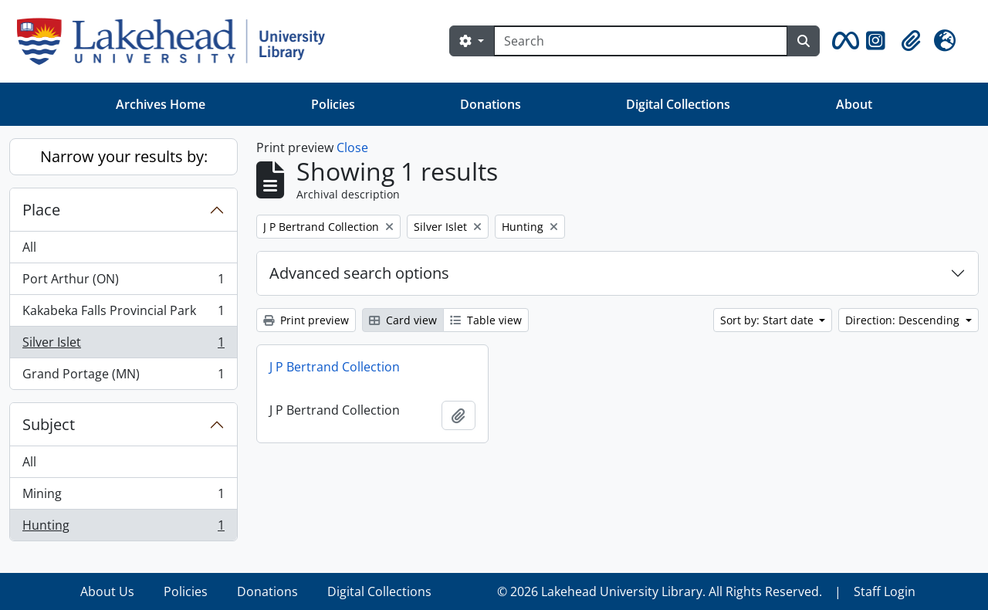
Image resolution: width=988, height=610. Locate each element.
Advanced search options (359, 273)
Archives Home (160, 104)
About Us (107, 591)
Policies (333, 104)
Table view (486, 320)
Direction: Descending (904, 320)
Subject (48, 424)
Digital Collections (678, 104)
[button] (843, 41)
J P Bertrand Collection (334, 366)
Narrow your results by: (124, 156)
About (854, 104)
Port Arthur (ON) (123, 282)
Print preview (306, 320)
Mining (123, 497)
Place (41, 209)
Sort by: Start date (768, 320)
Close (352, 147)
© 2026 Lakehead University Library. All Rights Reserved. (659, 591)
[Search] (640, 40)
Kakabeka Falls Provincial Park (123, 314)
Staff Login (884, 591)
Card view (403, 320)
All (29, 247)
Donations (490, 104)
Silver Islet (123, 345)
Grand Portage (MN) (123, 376)
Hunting (123, 528)
